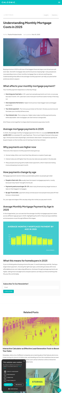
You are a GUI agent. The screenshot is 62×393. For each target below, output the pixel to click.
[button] (13, 389)
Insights (46, 15)
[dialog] (14, 375)
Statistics (54, 15)
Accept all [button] (8, 384)
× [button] (24, 361)
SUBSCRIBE (8, 291)
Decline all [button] (19, 384)
